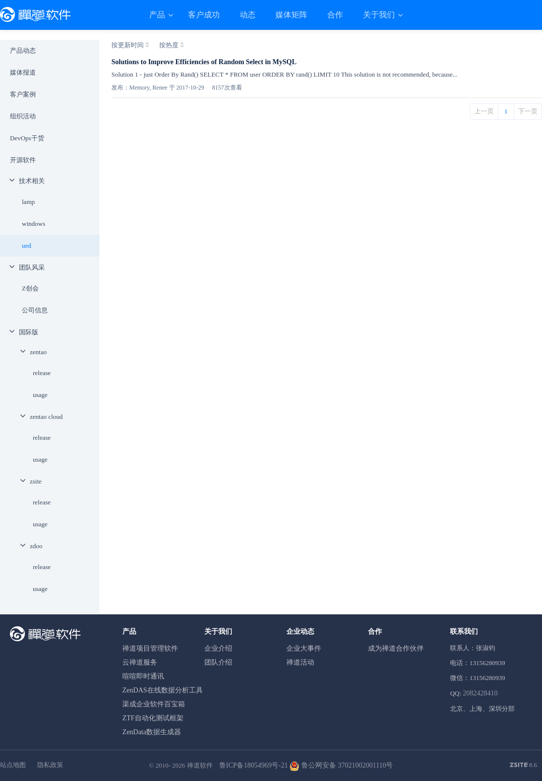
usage (40, 394)
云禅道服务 (139, 662)
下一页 (528, 111)
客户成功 (204, 14)
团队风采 (32, 267)
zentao (38, 352)
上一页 (484, 111)
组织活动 (23, 116)
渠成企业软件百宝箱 (153, 704)
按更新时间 (127, 45)
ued (26, 245)
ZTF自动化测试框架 (152, 718)
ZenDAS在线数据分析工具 (162, 690)
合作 (335, 14)
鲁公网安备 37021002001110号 (341, 765)
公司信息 (35, 310)
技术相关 (32, 181)
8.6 (524, 765)
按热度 (169, 45)
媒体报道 (23, 72)
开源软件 (23, 160)
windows (33, 223)
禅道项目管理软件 (150, 648)
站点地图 (13, 765)
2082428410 (480, 693)
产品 (158, 14)
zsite (36, 481)
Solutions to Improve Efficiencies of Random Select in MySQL (203, 62)
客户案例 (23, 94)
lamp (28, 201)
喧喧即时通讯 (143, 676)
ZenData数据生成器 (151, 732)
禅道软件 (200, 765)
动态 (248, 14)
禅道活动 (300, 662)
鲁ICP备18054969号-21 (253, 765)
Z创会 (30, 288)
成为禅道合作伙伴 (396, 648)
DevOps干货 (27, 138)
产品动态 (23, 50)
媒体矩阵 (291, 14)
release (42, 373)
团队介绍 (218, 662)
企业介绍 (218, 648)
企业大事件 (303, 648)
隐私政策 (50, 765)
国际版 (28, 332)
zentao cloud (46, 416)
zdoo (36, 546)
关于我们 (380, 14)
